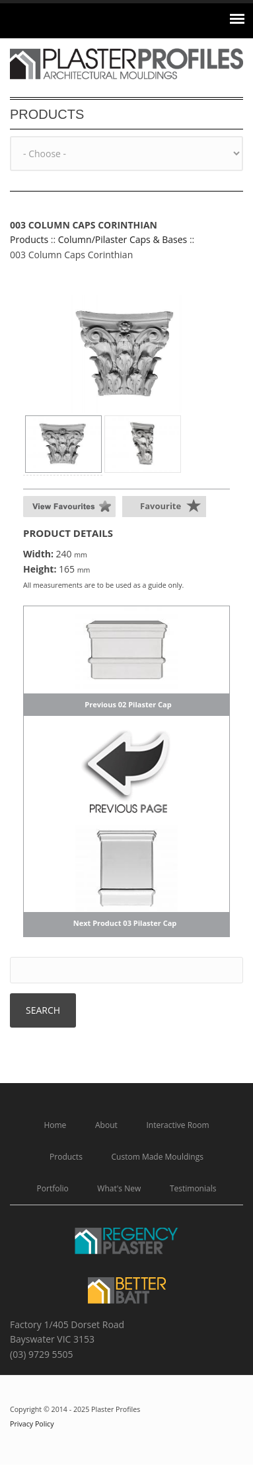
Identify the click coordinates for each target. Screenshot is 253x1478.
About (106, 1125)
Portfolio (53, 1188)
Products (29, 239)
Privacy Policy (32, 1423)
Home (55, 1125)
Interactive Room (177, 1125)
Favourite (160, 506)
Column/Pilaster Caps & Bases (123, 239)
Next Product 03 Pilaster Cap (125, 923)
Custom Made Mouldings (157, 1156)
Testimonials (193, 1188)
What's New (119, 1188)
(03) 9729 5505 (41, 1354)
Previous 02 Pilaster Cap (128, 704)
